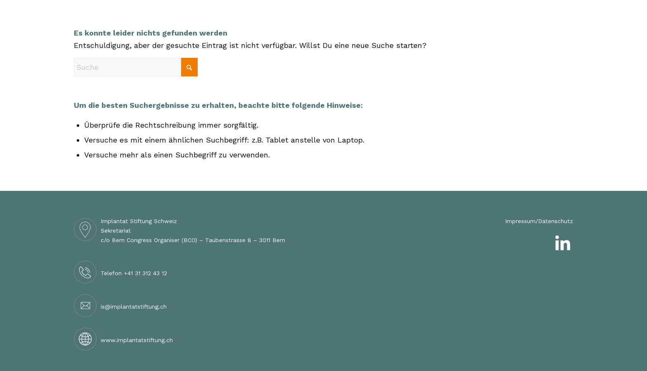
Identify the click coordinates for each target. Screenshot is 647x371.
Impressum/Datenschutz (539, 221)
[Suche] (136, 67)
